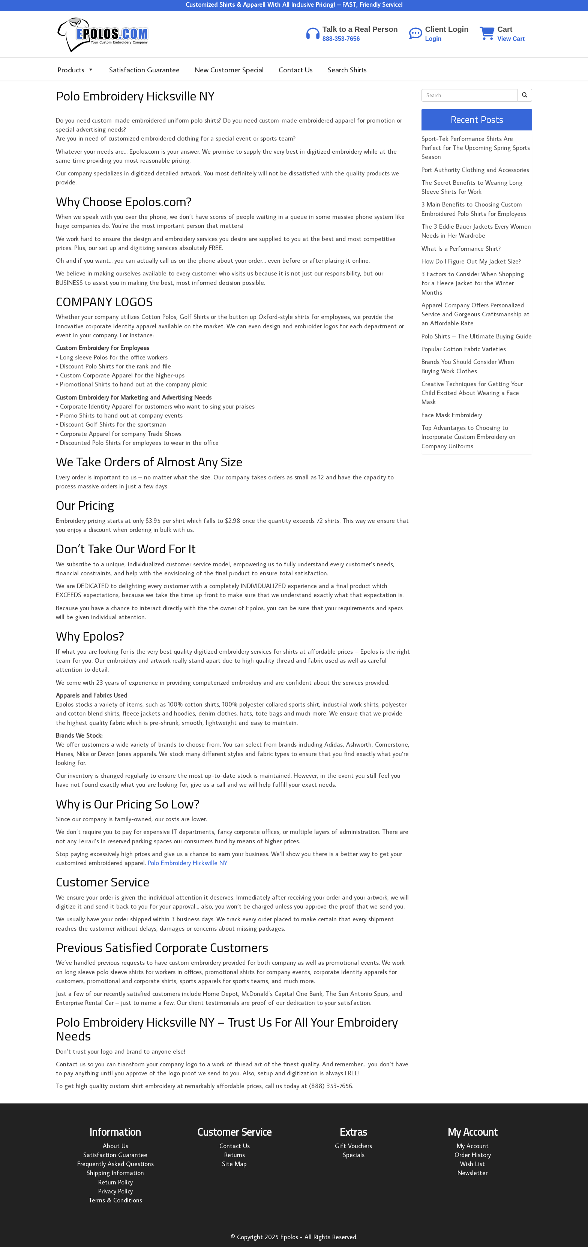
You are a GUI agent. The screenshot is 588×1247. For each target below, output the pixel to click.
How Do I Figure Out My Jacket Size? (471, 261)
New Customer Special (229, 69)
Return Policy (115, 1182)
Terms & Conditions (115, 1200)
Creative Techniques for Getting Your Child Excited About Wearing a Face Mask (472, 393)
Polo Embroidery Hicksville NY (188, 863)
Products (76, 69)
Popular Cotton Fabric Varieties (464, 349)
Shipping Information (115, 1173)
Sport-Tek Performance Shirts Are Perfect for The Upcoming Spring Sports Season (476, 148)
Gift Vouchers (353, 1146)
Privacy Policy (115, 1191)
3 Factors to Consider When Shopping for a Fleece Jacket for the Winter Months (473, 283)
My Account (473, 1146)
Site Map (234, 1164)
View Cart (511, 39)
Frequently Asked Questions (115, 1164)
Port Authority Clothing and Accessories (475, 170)
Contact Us (296, 69)
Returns (234, 1155)
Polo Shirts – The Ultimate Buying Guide (477, 336)
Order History (472, 1155)
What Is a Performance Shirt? (461, 248)
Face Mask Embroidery (452, 415)
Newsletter (473, 1173)
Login (433, 39)
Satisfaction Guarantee (144, 69)
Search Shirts (347, 69)
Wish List (472, 1164)
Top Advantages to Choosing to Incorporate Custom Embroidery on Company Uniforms (469, 437)
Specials (353, 1155)
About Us (115, 1146)
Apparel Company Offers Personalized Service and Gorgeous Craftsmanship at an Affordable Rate (476, 314)
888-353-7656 (341, 39)
